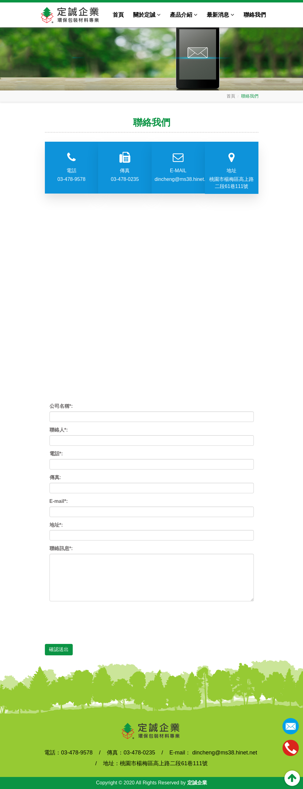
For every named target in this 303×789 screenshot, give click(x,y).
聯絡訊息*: (61, 548)
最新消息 (220, 15)
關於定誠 (147, 15)
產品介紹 (183, 15)
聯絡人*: (59, 429)
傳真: (55, 477)
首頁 (118, 15)
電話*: (56, 453)
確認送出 (59, 649)
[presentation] (97, 618)
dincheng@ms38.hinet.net (178, 179)
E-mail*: (59, 501)
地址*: (56, 525)
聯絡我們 (255, 15)
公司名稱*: (61, 406)
